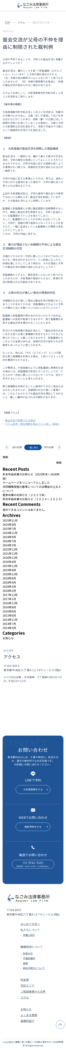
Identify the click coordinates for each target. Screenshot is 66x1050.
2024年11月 (10, 533)
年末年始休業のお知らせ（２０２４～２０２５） (33, 499)
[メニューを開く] (62, 5)
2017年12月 (10, 595)
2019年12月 (10, 566)
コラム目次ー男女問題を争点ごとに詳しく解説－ (33, 424)
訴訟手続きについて (34, 968)
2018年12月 (10, 574)
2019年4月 (9, 570)
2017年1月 (9, 599)
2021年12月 (10, 553)
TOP (7, 22)
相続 (25, 963)
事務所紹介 (27, 1021)
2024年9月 (9, 537)
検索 (5, 457)
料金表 (24, 980)
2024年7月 (9, 541)
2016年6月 (9, 611)
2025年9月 (9, 524)
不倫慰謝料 (29, 958)
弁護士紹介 (29, 935)
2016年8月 (9, 607)
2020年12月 (10, 557)
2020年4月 (9, 562)
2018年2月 (9, 591)
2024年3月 (9, 545)
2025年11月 (10, 520)
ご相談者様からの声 (33, 991)
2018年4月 (9, 582)
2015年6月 (9, 615)
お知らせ (8, 638)
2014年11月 (10, 619)
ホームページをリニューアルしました (26, 482)
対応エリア (27, 985)
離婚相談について (31, 947)
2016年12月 (10, 603)
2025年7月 (9, 529)
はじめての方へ (30, 924)
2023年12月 (10, 549)
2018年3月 (9, 586)
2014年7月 (9, 624)
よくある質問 (28, 1015)
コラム (21, 22)
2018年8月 (9, 578)
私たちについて (30, 930)
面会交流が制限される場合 (20, 420)
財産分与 (28, 953)
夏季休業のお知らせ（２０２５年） (25, 495)
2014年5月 (9, 628)
